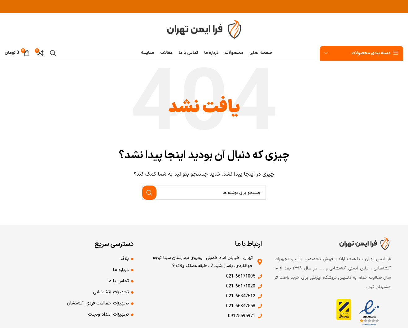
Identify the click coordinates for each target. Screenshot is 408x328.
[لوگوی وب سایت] (204, 29)
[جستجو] (53, 53)
